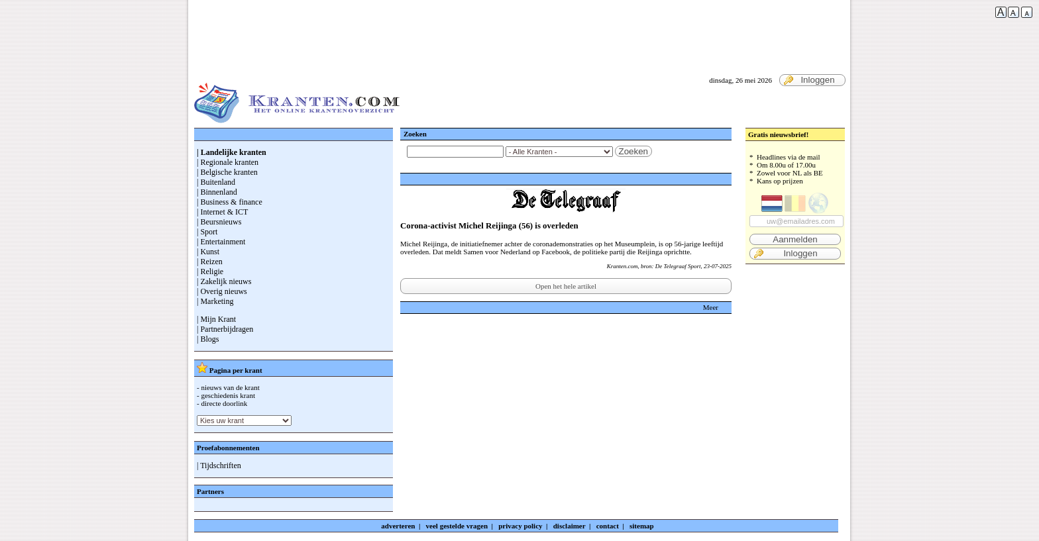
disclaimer (569, 526)
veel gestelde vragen (457, 526)
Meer (710, 307)
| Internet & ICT (222, 212)
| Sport (207, 231)
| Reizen (210, 261)
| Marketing (215, 301)
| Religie (210, 271)
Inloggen (809, 80)
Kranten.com (622, 266)
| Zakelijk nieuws (224, 281)
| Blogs (208, 339)
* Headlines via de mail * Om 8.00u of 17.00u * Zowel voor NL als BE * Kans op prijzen (795, 206)
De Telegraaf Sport (678, 266)
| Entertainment (221, 241)
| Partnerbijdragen (225, 329)
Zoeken (633, 151)
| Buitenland (216, 182)
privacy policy (520, 526)
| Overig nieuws (222, 291)
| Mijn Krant (216, 319)
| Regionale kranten (227, 162)
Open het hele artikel (565, 286)
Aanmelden (795, 239)
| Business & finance (229, 202)
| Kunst (208, 251)
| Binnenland (217, 192)
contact (607, 526)
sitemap (641, 526)
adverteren (398, 526)
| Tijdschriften (219, 465)
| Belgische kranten (227, 172)
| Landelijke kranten (231, 152)
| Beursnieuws (219, 221)
